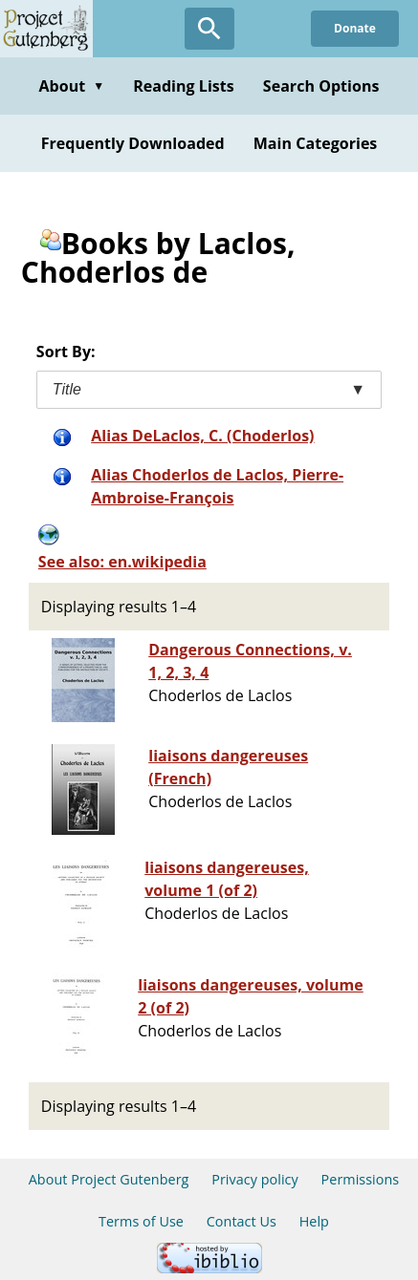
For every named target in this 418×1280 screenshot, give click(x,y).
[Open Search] (209, 29)
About (71, 86)
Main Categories (315, 143)
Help (314, 1221)
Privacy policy (254, 1179)
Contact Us (241, 1221)
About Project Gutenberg (109, 1179)
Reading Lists (183, 85)
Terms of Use (141, 1221)
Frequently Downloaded (133, 143)
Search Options (321, 85)
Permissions (360, 1179)
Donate (355, 28)
